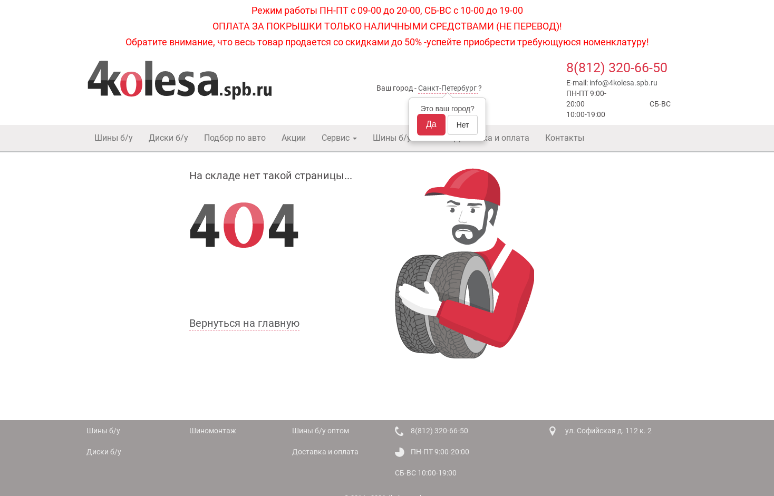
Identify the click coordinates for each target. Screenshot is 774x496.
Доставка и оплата (491, 138)
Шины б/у (113, 138)
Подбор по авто (235, 138)
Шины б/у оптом (405, 138)
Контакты (564, 138)
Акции (294, 138)
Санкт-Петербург (447, 88)
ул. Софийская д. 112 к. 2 (608, 430)
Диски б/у (168, 138)
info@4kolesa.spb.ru (623, 83)
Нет (463, 125)
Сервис (339, 138)
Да (431, 124)
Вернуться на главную (244, 323)
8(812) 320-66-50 (616, 67)
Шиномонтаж (212, 430)
